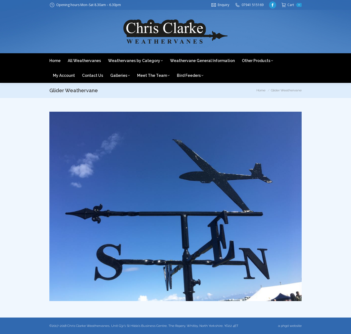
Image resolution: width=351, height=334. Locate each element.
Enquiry (223, 4)
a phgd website (290, 326)
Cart (292, 4)
